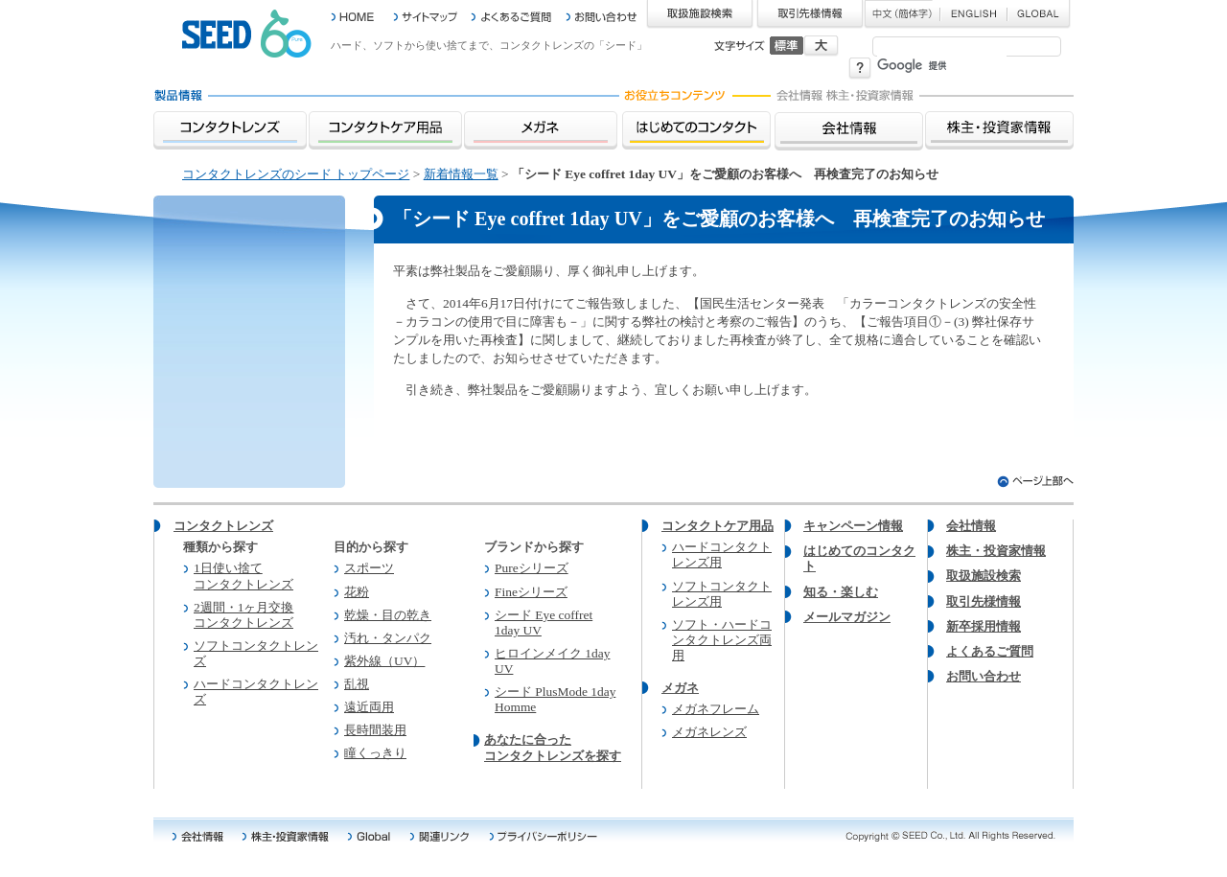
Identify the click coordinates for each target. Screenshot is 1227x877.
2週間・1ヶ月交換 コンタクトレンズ (243, 615)
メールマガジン (847, 617)
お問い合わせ (983, 676)
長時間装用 (375, 730)
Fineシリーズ (531, 592)
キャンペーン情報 (853, 526)
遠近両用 (369, 707)
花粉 (356, 592)
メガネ (680, 688)
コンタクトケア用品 (717, 526)
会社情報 (971, 526)
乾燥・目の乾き (387, 615)
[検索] (942, 66)
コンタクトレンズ (223, 526)
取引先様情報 (983, 601)
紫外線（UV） (384, 661)
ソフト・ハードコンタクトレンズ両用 (722, 639)
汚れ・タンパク (387, 638)
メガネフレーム (715, 709)
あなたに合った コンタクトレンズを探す (552, 747)
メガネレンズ (709, 732)
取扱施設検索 (983, 575)
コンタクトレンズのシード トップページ (295, 174)
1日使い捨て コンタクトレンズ (243, 575)
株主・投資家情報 (996, 550)
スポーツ (369, 568)
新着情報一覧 (461, 174)
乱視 (356, 684)
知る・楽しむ (840, 592)
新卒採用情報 (983, 626)
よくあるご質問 (989, 651)
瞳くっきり (375, 753)
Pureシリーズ (531, 568)
